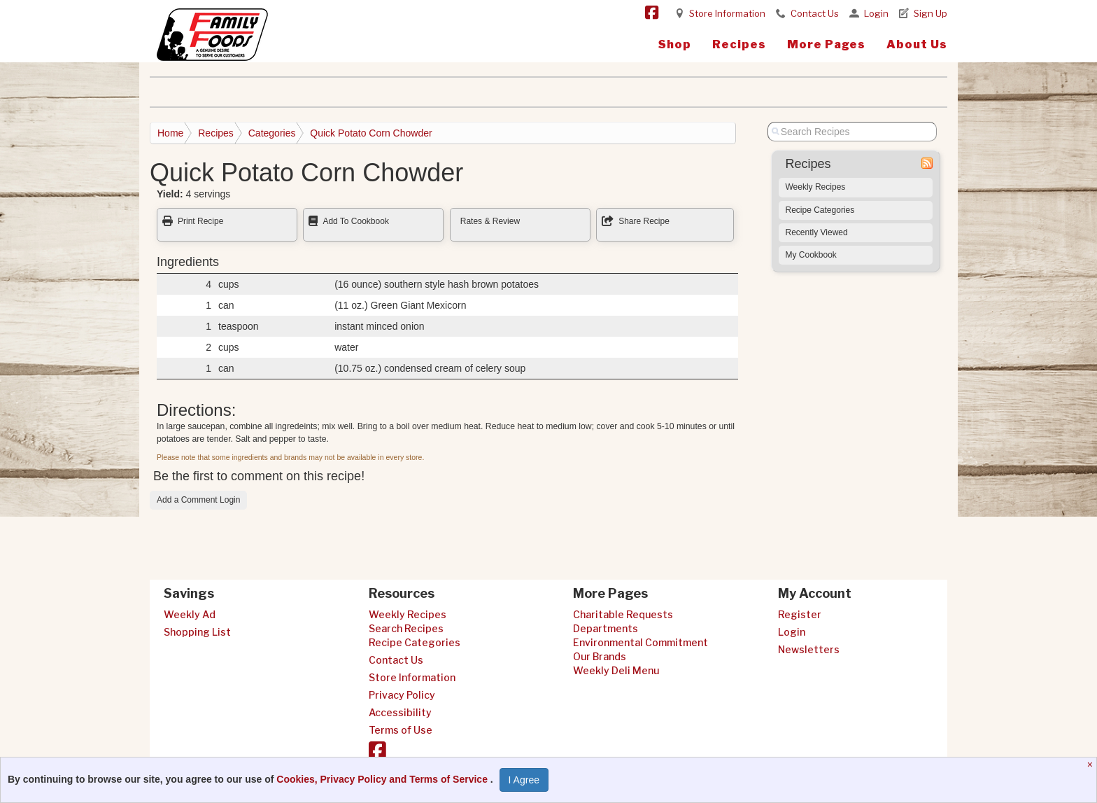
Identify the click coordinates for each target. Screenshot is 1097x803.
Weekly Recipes (816, 187)
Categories (272, 133)
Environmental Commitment (640, 642)
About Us (916, 44)
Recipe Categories (820, 210)
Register (799, 614)
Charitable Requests (623, 614)
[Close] (1091, 764)
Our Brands (599, 656)
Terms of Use (400, 730)
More (826, 44)
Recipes (739, 44)
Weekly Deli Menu (616, 670)
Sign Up (930, 13)
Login (876, 13)
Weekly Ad (189, 614)
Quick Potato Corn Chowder (371, 133)
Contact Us (815, 13)
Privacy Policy (402, 695)
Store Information (727, 13)
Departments (605, 628)
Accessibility (400, 712)
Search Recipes (406, 628)
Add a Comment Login (198, 500)
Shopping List (197, 632)
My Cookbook (811, 255)
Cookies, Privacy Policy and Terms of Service (383, 779)
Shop (674, 44)
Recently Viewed (817, 232)
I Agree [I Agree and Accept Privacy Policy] (524, 779)
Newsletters (809, 649)
